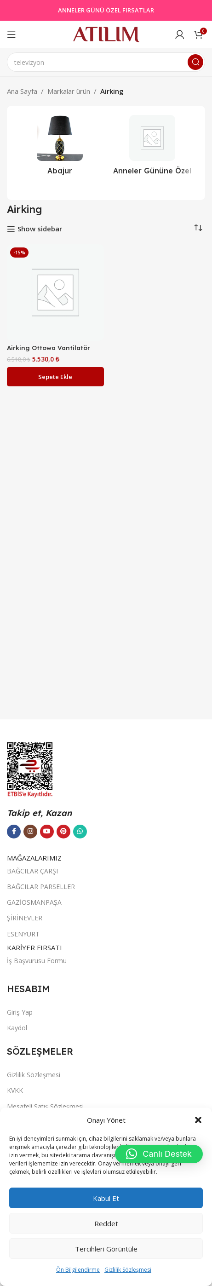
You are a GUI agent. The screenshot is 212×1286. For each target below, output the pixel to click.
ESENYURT (23, 934)
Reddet (106, 1223)
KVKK (15, 1090)
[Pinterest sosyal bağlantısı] (63, 831)
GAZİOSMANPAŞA (34, 902)
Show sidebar (39, 229)
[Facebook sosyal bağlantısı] (14, 831)
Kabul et (106, 1198)
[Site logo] (106, 33)
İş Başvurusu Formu (37, 960)
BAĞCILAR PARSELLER (41, 886)
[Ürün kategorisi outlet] (152, 147)
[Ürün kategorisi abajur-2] (60, 147)
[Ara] (106, 62)
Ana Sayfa (22, 91)
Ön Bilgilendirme (78, 1270)
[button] (198, 1120)
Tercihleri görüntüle (106, 1248)
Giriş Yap (20, 1012)
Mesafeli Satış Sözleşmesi (45, 1106)
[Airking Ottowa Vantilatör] (55, 292)
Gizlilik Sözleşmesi (127, 1270)
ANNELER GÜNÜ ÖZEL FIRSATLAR (106, 10)
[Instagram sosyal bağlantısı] (30, 831)
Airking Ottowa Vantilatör (48, 347)
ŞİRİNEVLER (24, 917)
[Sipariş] (198, 228)
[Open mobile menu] (11, 34)
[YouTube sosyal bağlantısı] (47, 831)
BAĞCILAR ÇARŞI (32, 871)
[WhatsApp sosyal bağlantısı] (80, 831)
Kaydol (17, 1027)
